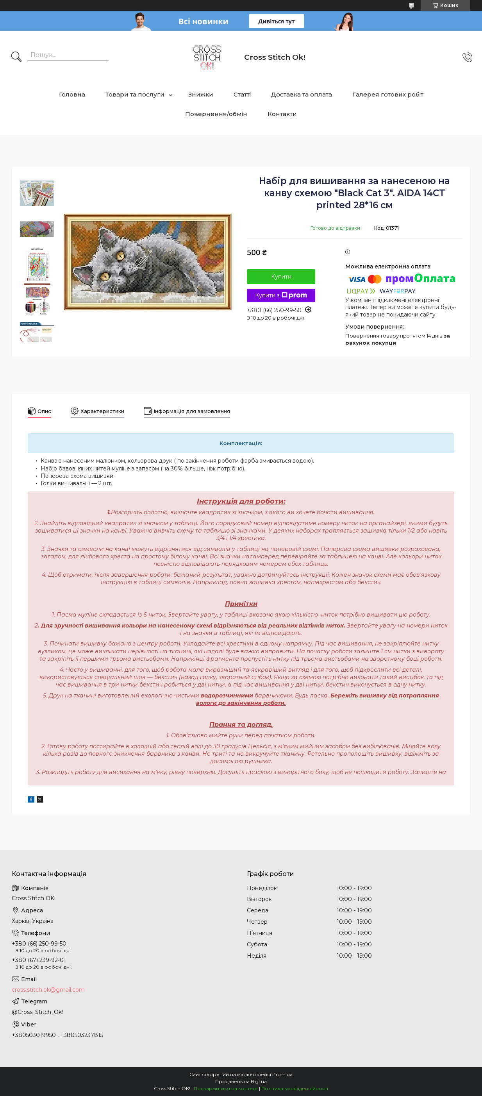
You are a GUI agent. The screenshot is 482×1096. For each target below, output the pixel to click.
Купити (281, 276)
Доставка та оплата (301, 94)
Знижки (200, 94)
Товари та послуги (134, 94)
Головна (72, 94)
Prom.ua (282, 1074)
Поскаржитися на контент (226, 1088)
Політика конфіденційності (294, 1088)
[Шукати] (16, 57)
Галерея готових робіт (387, 94)
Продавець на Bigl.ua (241, 1081)
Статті (242, 94)
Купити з (281, 295)
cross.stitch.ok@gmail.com (48, 989)
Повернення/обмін (216, 114)
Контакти (282, 114)
